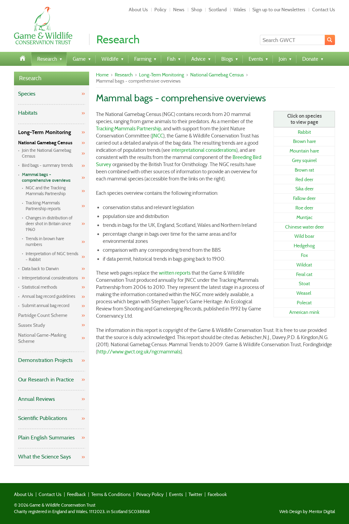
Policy (160, 9)
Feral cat (304, 274)
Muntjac (304, 217)
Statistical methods (39, 287)
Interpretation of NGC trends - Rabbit (52, 256)
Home (102, 75)
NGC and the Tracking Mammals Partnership (46, 190)
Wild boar (304, 236)
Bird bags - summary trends (47, 165)
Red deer (304, 179)
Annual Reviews (36, 399)
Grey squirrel (304, 160)
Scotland (218, 9)
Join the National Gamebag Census (46, 153)
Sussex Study (31, 325)
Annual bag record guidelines (48, 296)
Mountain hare (304, 151)
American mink (304, 312)
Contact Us (323, 9)
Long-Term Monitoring (44, 132)
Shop (196, 9)
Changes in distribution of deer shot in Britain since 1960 (49, 223)
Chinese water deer (304, 227)
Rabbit (304, 132)
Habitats (28, 113)
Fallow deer (304, 198)
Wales (240, 9)
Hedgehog (304, 246)
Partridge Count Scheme (42, 315)
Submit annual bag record (45, 305)
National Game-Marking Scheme (42, 338)
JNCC (157, 136)
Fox (304, 255)
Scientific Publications (42, 418)
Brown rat (304, 170)
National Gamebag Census (45, 143)
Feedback (76, 494)
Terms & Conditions (111, 494)
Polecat (304, 303)
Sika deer (304, 189)
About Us (138, 9)
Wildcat (304, 265)
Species (27, 93)
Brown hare (304, 141)
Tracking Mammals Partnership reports (43, 206)
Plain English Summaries (46, 437)
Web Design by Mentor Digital (307, 511)
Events (176, 494)
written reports (175, 273)
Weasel (303, 293)
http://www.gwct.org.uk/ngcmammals (139, 352)
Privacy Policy (150, 494)
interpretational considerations (203, 150)
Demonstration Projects (45, 360)
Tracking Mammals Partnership (128, 129)
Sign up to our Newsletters (278, 9)
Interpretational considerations (50, 278)
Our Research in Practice (46, 379)
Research (30, 78)
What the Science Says (44, 456)
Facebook (217, 494)
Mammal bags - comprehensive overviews (46, 177)
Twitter (195, 494)
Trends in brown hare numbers (45, 241)
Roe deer (304, 208)
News (178, 9)
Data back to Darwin (40, 269)
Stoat (304, 283)
